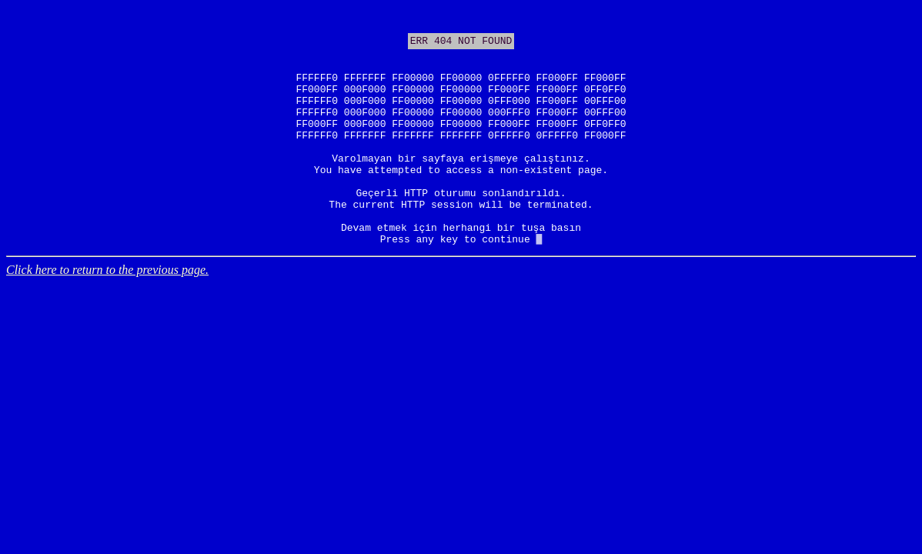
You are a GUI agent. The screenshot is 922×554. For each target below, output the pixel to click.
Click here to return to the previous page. (107, 315)
